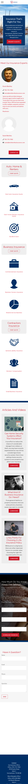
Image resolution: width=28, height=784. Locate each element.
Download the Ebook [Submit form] (10, 635)
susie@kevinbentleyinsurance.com (15, 142)
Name (3, 655)
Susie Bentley (7, 135)
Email (3, 626)
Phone (3, 674)
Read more (6, 111)
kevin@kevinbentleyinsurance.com (15, 93)
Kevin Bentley (7, 86)
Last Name (4, 616)
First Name (4, 606)
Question (4, 683)
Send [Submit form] (4, 696)
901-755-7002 (9, 90)
